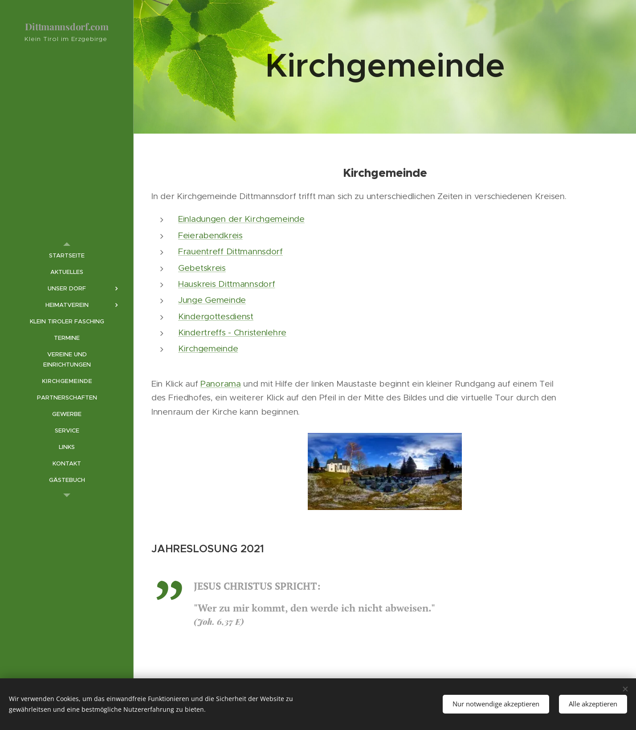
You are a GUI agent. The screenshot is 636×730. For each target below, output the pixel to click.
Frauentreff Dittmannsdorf (230, 251)
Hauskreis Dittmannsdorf (226, 284)
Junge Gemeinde (212, 300)
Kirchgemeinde (208, 348)
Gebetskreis (202, 268)
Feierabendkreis (210, 235)
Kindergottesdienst (215, 316)
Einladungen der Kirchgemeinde (241, 219)
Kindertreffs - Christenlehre (232, 332)
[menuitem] (67, 255)
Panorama (220, 384)
